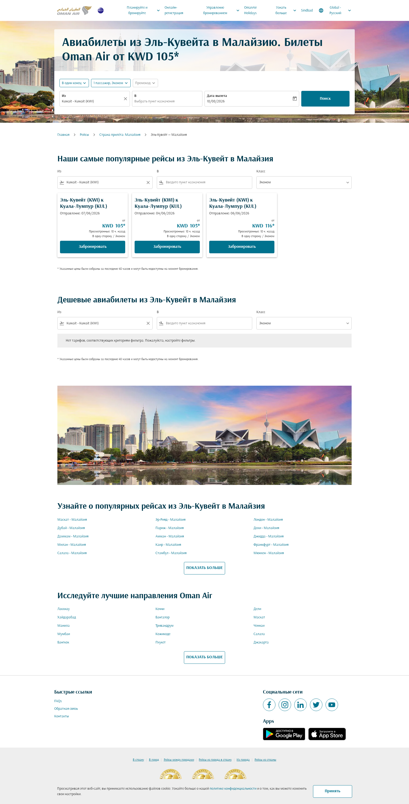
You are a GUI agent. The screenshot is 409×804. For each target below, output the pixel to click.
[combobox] (92, 101)
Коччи (159, 609)
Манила (63, 626)
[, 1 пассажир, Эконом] (108, 83)
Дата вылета (217, 96)
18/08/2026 (216, 101)
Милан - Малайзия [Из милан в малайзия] (71, 545)
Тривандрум (164, 626)
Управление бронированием (222, 10)
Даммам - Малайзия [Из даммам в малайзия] (72, 536)
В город (154, 759)
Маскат (259, 617)
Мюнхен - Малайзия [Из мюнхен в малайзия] (269, 553)
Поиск (325, 99)
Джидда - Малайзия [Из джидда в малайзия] (269, 536)
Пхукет (160, 642)
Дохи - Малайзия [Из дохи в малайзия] (266, 528)
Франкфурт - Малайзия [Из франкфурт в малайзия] (271, 545)
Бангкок (63, 642)
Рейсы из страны (265, 759)
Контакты (61, 716)
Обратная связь (66, 709)
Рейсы (84, 135)
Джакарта (261, 642)
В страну (138, 759)
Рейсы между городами (179, 759)
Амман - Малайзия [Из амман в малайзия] (169, 536)
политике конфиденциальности (233, 789)
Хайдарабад (66, 617)
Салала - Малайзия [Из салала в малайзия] (72, 553)
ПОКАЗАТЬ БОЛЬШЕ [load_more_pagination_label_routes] (204, 568)
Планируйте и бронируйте (145, 10)
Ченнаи (259, 626)
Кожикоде (162, 634)
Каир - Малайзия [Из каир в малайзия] (168, 545)
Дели (257, 609)
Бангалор (162, 617)
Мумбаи (63, 634)
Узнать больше (287, 10)
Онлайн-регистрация (174, 10)
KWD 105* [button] (153, 57)
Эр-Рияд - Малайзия (170, 520)
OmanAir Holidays (250, 10)
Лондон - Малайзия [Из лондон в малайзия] (268, 520)
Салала (259, 634)
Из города (243, 759)
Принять (332, 791)
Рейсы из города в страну (215, 759)
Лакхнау (63, 609)
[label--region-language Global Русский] (335, 10)
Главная (63, 135)
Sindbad (307, 11)
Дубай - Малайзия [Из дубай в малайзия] (71, 528)
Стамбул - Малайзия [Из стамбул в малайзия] (171, 553)
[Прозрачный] (126, 98)
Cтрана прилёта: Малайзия (119, 135)
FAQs (58, 701)
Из (64, 96)
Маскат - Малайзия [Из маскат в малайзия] (72, 520)
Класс (260, 171)
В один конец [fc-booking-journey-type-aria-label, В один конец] (71, 83)
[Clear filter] (147, 183)
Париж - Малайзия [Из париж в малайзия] (169, 528)
